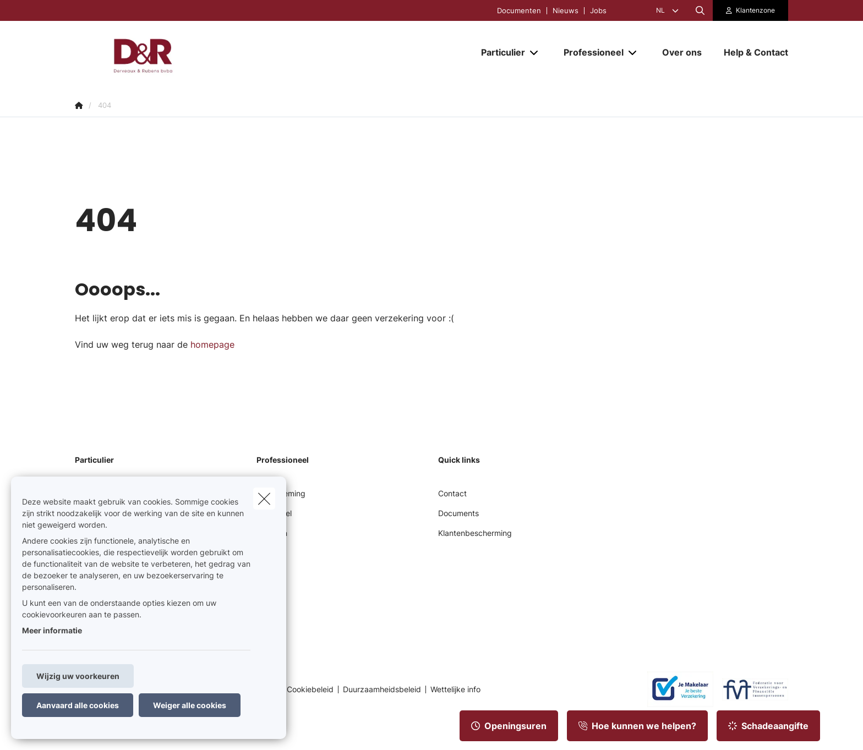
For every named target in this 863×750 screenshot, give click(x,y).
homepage (212, 344)
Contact (452, 493)
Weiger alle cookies (189, 705)
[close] (264, 499)
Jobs (598, 10)
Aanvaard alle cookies (77, 705)
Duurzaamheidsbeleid (382, 689)
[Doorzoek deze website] (700, 10)
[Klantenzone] (751, 10)
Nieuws (565, 10)
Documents (458, 513)
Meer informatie (52, 630)
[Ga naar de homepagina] (185, 52)
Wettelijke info (455, 689)
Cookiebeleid (310, 689)
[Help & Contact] (750, 52)
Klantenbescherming (475, 533)
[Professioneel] (589, 52)
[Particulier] (499, 52)
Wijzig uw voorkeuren (77, 676)
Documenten (519, 10)
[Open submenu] (535, 52)
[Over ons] (682, 52)
